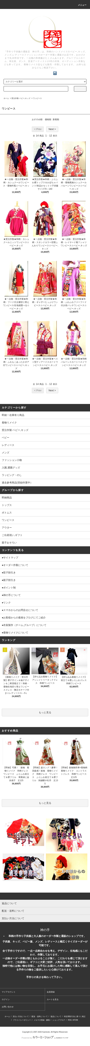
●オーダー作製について (15, 565)
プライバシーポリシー (22, 1020)
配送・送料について (40, 1016)
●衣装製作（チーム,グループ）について (24, 625)
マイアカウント (9, 992)
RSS (70, 1020)
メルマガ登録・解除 (42, 1020)
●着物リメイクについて (15, 632)
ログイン (6, 999)
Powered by (45, 1038)
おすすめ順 (37, 119)
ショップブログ (58, 1020)
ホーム (6, 98)
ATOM (75, 1020)
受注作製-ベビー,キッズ (20, 98)
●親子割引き (9, 580)
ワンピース (37, 98)
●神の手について (11, 595)
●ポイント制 (9, 587)
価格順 (48, 119)
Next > (52, 129)
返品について (56, 1016)
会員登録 (51, 992)
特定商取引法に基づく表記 (74, 1016)
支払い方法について (21, 1016)
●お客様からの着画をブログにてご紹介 (24, 617)
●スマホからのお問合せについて (20, 610)
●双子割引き (9, 572)
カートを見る (53, 999)
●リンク (6, 602)
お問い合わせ (8, 1007)
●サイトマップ (10, 557)
